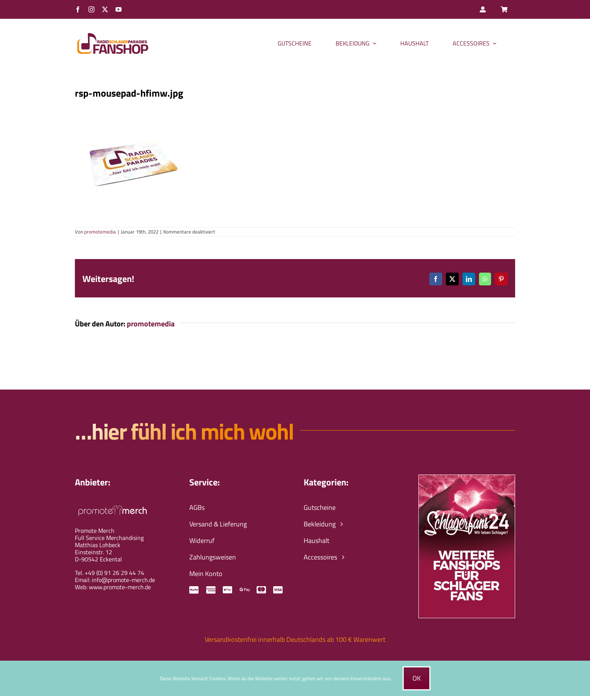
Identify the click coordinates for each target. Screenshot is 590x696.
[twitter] (105, 9)
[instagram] (91, 9)
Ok (416, 678)
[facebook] (78, 9)
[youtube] (119, 9)
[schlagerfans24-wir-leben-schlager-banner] (467, 478)
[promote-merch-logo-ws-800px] (112, 504)
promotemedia (100, 231)
